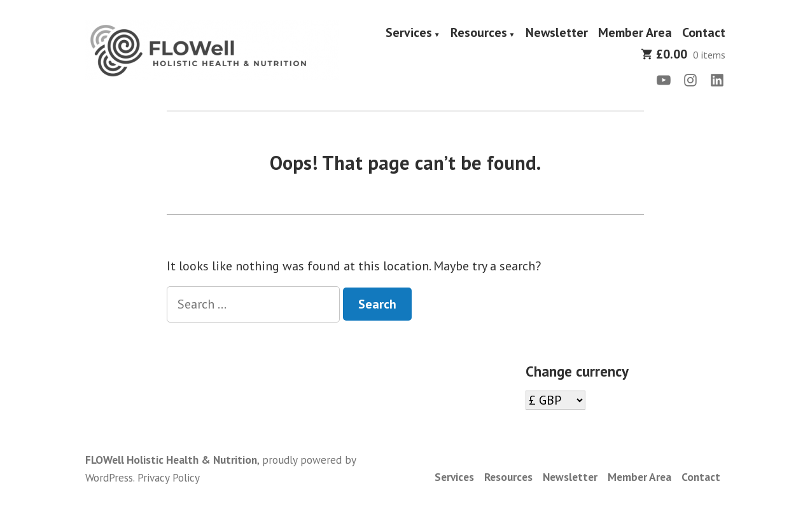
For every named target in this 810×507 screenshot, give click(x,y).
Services (409, 33)
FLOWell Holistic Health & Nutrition (171, 459)
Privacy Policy (168, 477)
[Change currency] (555, 400)
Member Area (635, 33)
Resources (478, 33)
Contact (703, 33)
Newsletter (557, 33)
